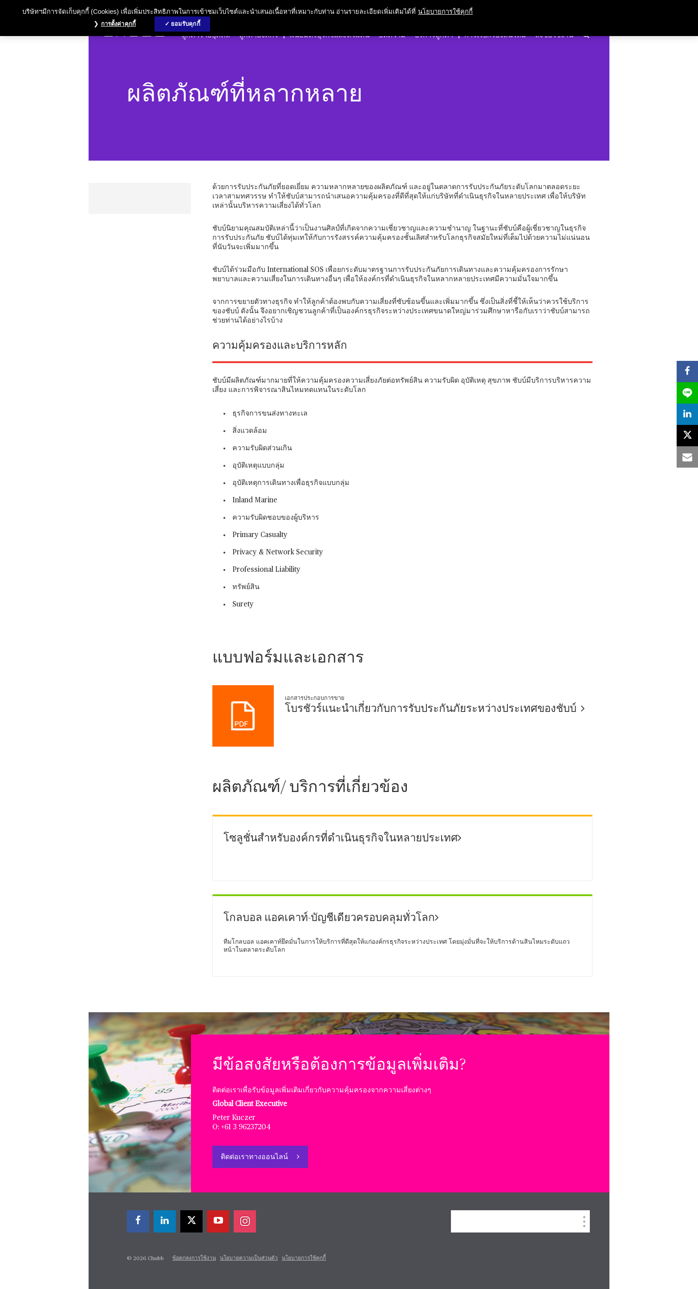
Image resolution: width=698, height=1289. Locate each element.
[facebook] (138, 1221)
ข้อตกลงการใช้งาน (194, 1258)
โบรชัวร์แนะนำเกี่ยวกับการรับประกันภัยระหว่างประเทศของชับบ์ (435, 708)
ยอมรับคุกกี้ (185, 23)
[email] (687, 457)
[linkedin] (165, 1221)
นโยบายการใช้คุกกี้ (304, 1258)
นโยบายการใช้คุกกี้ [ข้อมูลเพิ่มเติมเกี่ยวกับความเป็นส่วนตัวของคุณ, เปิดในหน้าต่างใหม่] (445, 11)
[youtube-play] (218, 1221)
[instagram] (245, 1221)
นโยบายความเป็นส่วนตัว (249, 1258)
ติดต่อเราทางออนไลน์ (255, 1157)
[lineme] (687, 393)
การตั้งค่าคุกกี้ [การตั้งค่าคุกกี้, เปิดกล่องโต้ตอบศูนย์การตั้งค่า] (118, 23)
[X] (191, 1221)
